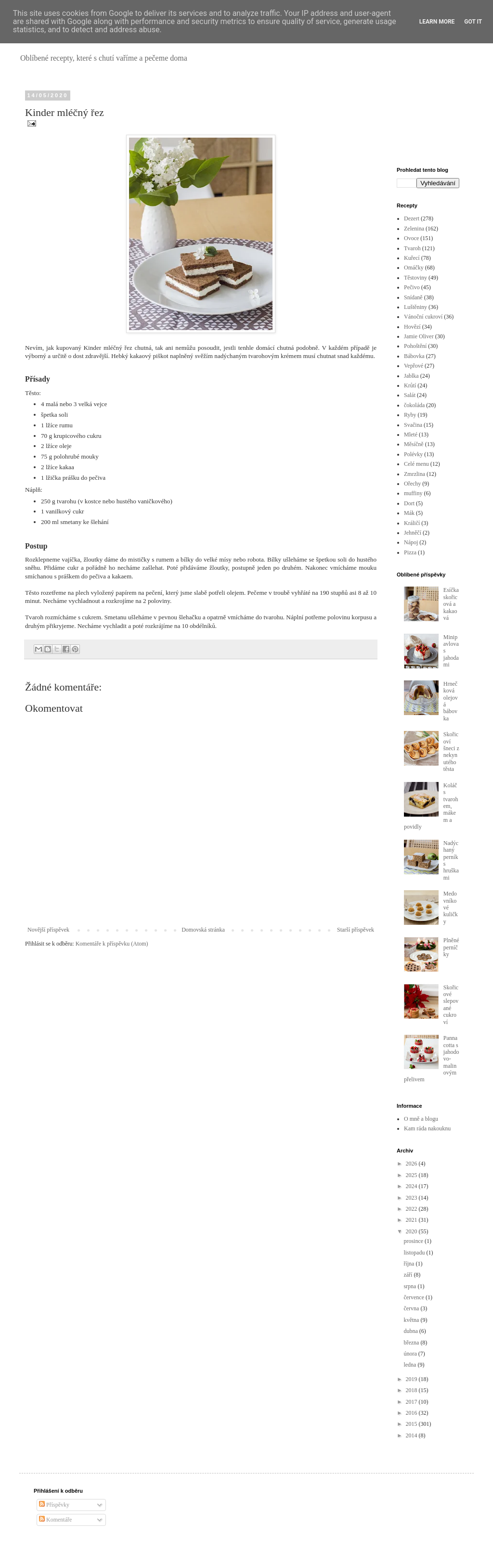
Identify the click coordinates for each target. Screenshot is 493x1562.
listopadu (414, 1252)
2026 (412, 1163)
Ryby (410, 414)
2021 (412, 1219)
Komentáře (55, 1519)
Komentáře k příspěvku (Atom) (112, 943)
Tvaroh (412, 248)
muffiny (413, 493)
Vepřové (413, 365)
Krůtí (410, 385)
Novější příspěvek (48, 929)
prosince (414, 1241)
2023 (412, 1197)
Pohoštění (415, 346)
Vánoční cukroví (423, 316)
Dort (409, 503)
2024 (412, 1186)
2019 (412, 1379)
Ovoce (411, 238)
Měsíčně (414, 444)
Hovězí (412, 326)
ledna (410, 1364)
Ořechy (412, 483)
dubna (411, 1331)
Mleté (410, 434)
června (411, 1308)
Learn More (437, 21)
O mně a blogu (421, 1118)
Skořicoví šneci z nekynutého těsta (451, 751)
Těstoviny (415, 277)
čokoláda (414, 405)
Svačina (413, 425)
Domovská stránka (203, 929)
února (410, 1353)
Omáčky (414, 267)
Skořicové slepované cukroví (450, 1004)
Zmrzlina (414, 474)
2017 (412, 1401)
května (411, 1320)
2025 (412, 1175)
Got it (473, 21)
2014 (412, 1435)
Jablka (411, 375)
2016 (412, 1412)
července (414, 1297)
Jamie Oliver (419, 336)
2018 (412, 1390)
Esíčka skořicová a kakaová (451, 604)
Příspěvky (54, 1504)
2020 (412, 1231)
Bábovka (414, 356)
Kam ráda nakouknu (427, 1128)
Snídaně (413, 297)
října (409, 1263)
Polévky (413, 454)
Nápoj (411, 542)
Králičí (412, 523)
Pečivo (412, 287)
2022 (412, 1208)
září (408, 1274)
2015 (412, 1424)
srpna (410, 1286)
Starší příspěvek (355, 929)
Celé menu (416, 464)
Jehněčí (412, 532)
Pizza (410, 552)
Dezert (411, 218)
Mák (409, 513)
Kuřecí (412, 258)
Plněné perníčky (451, 947)
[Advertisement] (428, 122)
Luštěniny (415, 307)
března (411, 1342)
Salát (409, 395)
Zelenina (414, 228)
